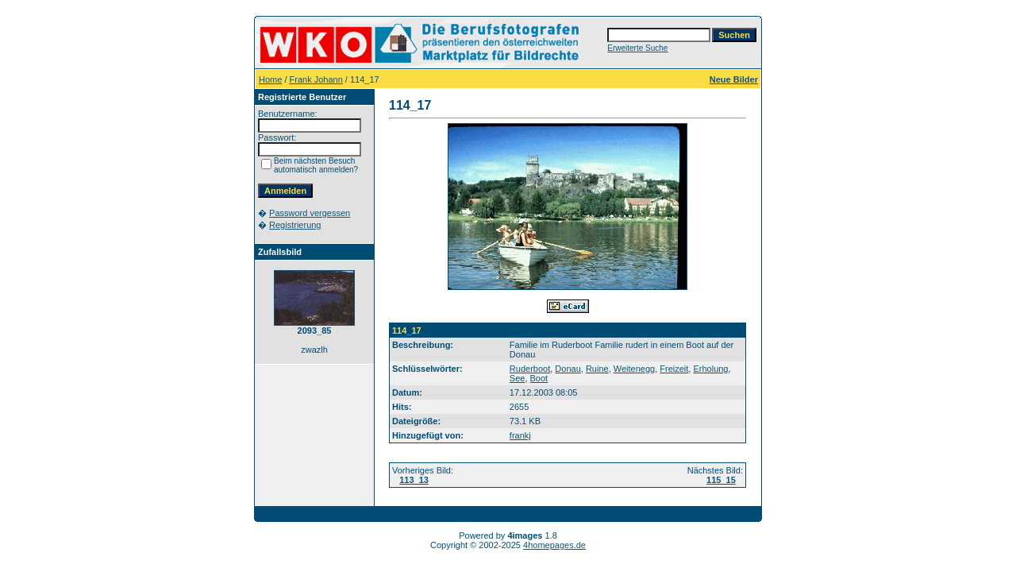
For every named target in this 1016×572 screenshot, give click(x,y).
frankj (520, 435)
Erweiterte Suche (637, 48)
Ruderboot (530, 368)
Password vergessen (309, 213)
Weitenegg (634, 368)
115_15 (721, 480)
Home (270, 79)
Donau (567, 368)
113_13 (414, 480)
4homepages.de (554, 545)
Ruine (597, 368)
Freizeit (674, 368)
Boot (539, 378)
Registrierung (295, 225)
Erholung (710, 368)
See (517, 378)
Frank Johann (316, 79)
